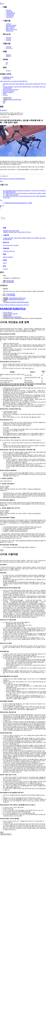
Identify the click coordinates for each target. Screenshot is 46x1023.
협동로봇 (8, 10)
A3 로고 (2, 305)
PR (7, 62)
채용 (4, 254)
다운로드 (8, 23)
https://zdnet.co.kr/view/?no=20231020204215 (12, 178)
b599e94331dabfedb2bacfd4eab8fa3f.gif (17, 203)
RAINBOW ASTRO (8, 77)
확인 (2, 550)
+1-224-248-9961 (10, 295)
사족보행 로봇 (10, 14)
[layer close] (0, 326)
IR (6, 64)
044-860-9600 (10, 280)
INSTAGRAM (20, 302)
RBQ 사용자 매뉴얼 (11, 29)
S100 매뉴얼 (9, 30)
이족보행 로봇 (10, 16)
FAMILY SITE (7, 98)
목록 (1, 181)
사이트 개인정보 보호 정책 (10, 313)
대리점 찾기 (9, 48)
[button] (0, 2)
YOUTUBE (6, 302)
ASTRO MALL (7, 78)
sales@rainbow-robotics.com (16, 299)
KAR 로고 (7, 305)
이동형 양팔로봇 (10, 13)
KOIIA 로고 (13, 305)
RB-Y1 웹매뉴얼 (10, 26)
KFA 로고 (26, 305)
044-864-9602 (10, 282)
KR (1, 3)
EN (3, 3)
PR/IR (3, 110)
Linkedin (26, 302)
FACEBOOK (12, 302)
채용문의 (8, 56)
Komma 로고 (20, 305)
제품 (4, 228)
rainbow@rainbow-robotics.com (17, 298)
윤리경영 (8, 40)
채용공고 (8, 54)
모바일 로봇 (9, 11)
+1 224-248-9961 (10, 294)
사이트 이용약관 (7, 312)
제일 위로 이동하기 (6, 834)
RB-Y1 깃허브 (10, 28)
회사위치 (8, 39)
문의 (4, 266)
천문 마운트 (9, 17)
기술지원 (6, 235)
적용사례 (8, 46)
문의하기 (8, 70)
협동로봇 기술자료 (11, 25)
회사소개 (8, 37)
